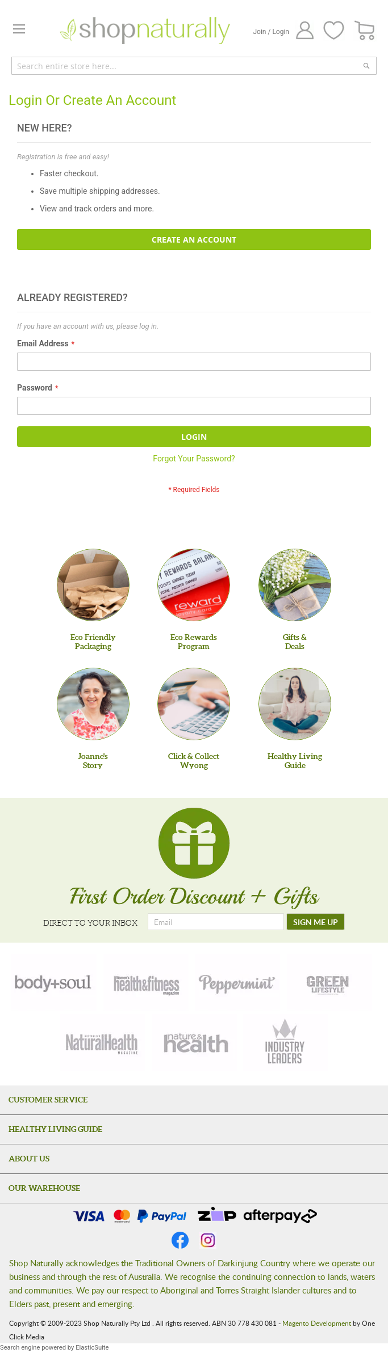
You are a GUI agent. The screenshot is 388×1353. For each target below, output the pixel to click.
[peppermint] (237, 982)
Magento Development (316, 1322)
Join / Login (271, 32)
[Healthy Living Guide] (295, 704)
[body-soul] (54, 982)
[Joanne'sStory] (93, 704)
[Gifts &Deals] (295, 585)
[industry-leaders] (285, 1042)
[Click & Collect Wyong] (194, 704)
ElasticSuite (92, 1347)
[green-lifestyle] (329, 982)
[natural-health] (102, 1042)
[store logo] (145, 30)
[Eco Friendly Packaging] (93, 585)
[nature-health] (194, 1042)
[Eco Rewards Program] (194, 585)
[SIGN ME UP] (315, 921)
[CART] (365, 31)
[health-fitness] (146, 982)
